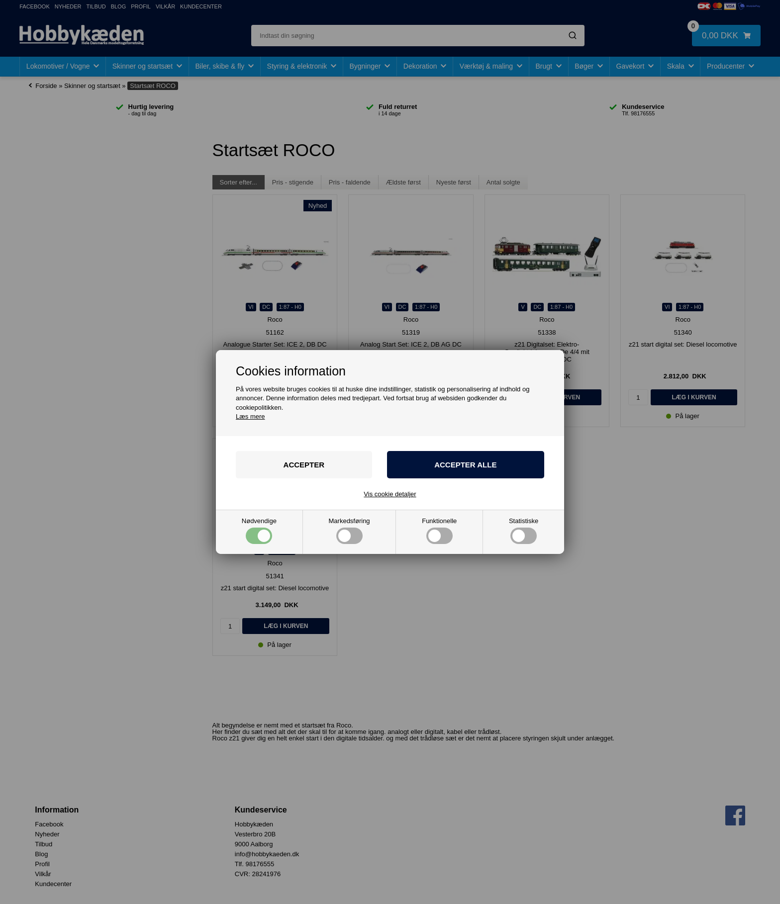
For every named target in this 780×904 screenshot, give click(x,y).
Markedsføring (349, 531)
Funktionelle (439, 531)
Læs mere (250, 416)
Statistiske (523, 531)
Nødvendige (259, 531)
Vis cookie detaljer (390, 494)
